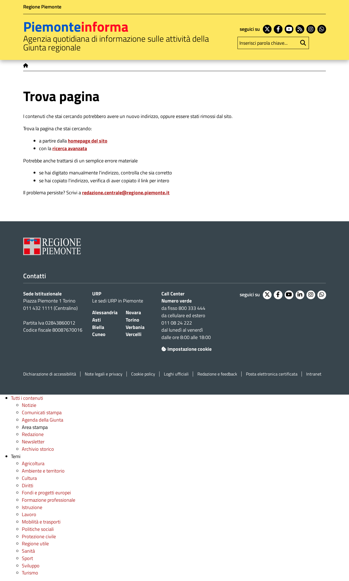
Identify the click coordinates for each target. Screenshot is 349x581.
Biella (98, 327)
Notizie (29, 405)
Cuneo (99, 334)
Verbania (135, 327)
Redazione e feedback (217, 374)
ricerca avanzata (69, 148)
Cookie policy (143, 374)
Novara (133, 312)
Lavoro (29, 514)
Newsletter (33, 441)
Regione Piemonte (42, 6)
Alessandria (105, 312)
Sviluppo (31, 565)
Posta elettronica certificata (271, 374)
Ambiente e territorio (43, 470)
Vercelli (134, 334)
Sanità (28, 551)
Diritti (27, 485)
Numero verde (176, 300)
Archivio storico (38, 449)
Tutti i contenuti (27, 398)
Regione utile (35, 543)
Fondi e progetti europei (46, 492)
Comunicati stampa (42, 412)
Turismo (30, 572)
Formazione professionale (48, 500)
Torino (132, 319)
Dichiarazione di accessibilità (49, 374)
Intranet (313, 374)
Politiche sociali (38, 529)
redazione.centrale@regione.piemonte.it (126, 192)
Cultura (29, 478)
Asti (96, 319)
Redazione (33, 434)
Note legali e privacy (103, 374)
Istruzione (32, 507)
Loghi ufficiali (176, 374)
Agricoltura (33, 463)
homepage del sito (87, 140)
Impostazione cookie (186, 349)
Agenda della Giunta (42, 419)
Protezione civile (39, 536)
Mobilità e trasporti (41, 521)
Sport (27, 558)
